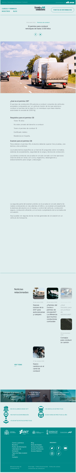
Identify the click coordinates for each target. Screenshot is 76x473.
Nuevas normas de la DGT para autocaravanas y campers (39, 309)
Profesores (18, 2)
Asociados (11, 2)
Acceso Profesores (37, 449)
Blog (15, 11)
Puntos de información (64, 10)
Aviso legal (31, 466)
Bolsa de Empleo (36, 445)
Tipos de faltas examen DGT (19, 454)
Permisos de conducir (43, 22)
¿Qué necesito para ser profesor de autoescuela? (66, 309)
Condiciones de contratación (36, 468)
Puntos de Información (19, 447)
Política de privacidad (42, 466)
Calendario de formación (16, 450)
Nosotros (6, 11)
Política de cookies (54, 466)
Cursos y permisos (9, 8)
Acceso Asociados (37, 447)
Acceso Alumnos (36, 451)
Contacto (25, 2)
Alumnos (4, 2)
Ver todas (18, 364)
